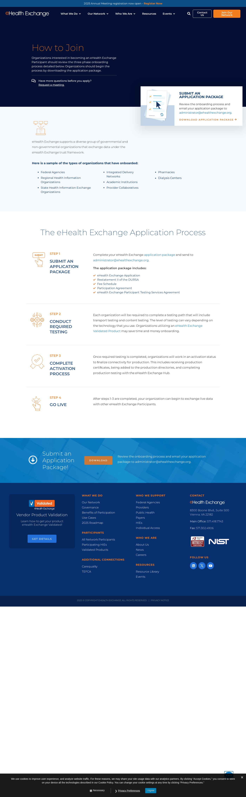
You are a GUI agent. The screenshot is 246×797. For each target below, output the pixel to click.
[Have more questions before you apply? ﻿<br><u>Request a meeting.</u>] (33, 81)
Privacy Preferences (129, 790)
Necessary (99, 790)
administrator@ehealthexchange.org (205, 112)
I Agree (150, 790)
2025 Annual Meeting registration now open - (123, 3)
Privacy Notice (160, 600)
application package (159, 255)
